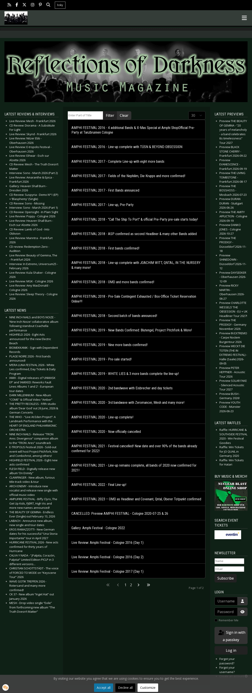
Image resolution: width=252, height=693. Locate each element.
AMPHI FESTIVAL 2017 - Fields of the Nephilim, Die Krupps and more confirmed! (128, 176)
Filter (110, 115)
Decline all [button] (125, 687)
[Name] (229, 561)
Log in (231, 650)
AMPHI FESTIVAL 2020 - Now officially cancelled (106, 432)
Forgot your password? (227, 661)
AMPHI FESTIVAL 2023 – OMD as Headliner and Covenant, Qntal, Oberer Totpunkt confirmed (136, 499)
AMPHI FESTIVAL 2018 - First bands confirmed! (105, 248)
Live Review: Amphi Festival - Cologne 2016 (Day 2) (107, 557)
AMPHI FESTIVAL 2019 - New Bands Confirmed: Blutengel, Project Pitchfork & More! (131, 330)
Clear (124, 115)
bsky (60, 5)
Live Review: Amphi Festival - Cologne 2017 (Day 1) (107, 571)
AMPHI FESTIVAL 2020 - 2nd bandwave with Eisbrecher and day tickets (122, 388)
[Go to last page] (148, 585)
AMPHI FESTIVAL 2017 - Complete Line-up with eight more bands (117, 161)
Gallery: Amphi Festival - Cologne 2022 (98, 528)
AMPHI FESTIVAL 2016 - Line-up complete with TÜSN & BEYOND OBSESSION (126, 147)
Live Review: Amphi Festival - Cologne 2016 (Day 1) (107, 543)
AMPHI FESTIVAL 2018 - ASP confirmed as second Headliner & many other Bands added (134, 234)
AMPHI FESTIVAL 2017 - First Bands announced (105, 190)
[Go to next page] (138, 585)
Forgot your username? (227, 669)
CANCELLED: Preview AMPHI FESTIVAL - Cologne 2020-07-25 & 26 (119, 513)
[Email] (229, 569)
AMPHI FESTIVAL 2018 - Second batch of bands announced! (114, 316)
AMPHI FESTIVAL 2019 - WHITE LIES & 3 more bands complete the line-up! (125, 374)
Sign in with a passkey (231, 636)
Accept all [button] (103, 687)
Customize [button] (148, 687)
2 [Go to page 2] (131, 584)
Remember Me (228, 620)
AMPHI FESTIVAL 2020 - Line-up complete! (102, 417)
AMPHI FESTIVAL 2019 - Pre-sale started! (101, 359)
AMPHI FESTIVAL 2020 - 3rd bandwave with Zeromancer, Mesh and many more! (127, 402)
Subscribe (225, 578)
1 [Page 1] (125, 584)
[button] (5, 687)
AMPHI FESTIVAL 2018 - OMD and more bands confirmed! (112, 282)
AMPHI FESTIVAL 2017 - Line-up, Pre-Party (102, 205)
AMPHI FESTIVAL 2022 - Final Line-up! (98, 485)
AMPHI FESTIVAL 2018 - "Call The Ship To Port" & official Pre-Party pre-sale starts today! (134, 219)
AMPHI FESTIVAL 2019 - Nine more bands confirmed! (109, 345)
